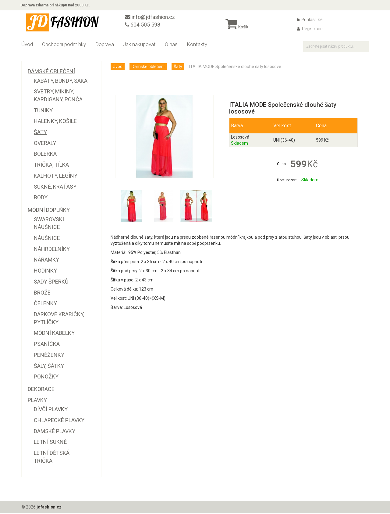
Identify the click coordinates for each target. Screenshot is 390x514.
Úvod (27, 45)
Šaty (178, 67)
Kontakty (197, 45)
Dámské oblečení (148, 67)
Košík (236, 27)
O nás (171, 45)
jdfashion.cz (49, 507)
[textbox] (336, 47)
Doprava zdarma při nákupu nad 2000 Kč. (56, 5)
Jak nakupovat (139, 45)
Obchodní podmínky (64, 45)
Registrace (309, 29)
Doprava (104, 45)
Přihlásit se (309, 20)
